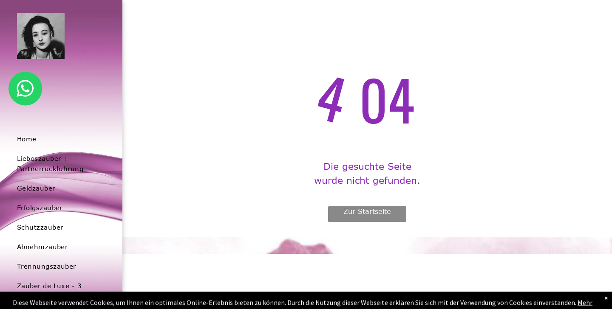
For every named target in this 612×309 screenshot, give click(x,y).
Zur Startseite (367, 211)
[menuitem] (58, 139)
